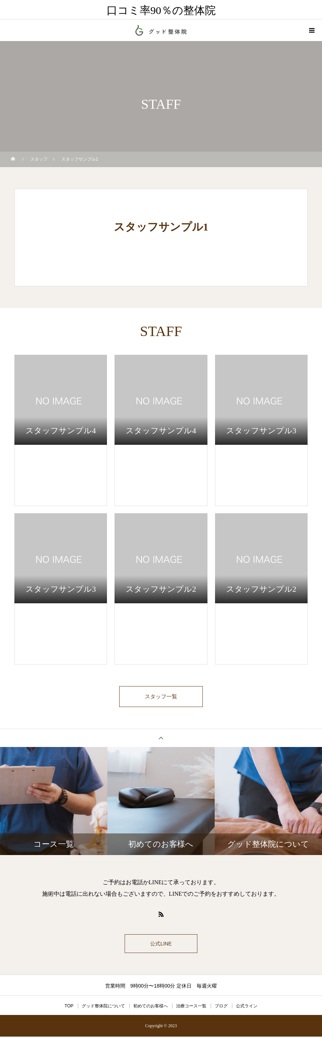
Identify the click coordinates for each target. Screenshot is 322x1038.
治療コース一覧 (191, 1007)
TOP (68, 1007)
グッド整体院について (103, 1007)
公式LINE (160, 945)
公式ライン (247, 1007)
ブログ (221, 1007)
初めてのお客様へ (150, 1007)
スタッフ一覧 (161, 697)
